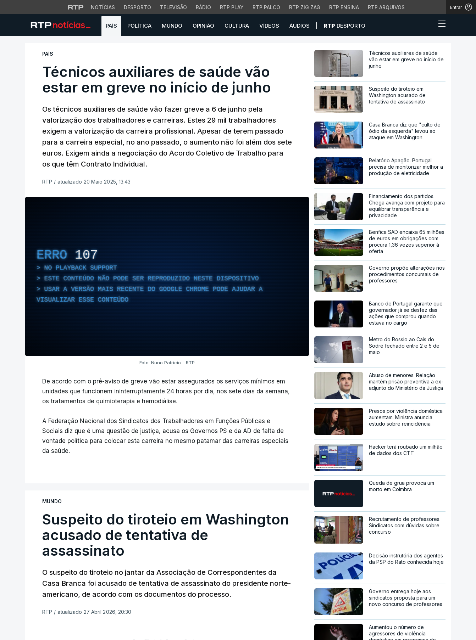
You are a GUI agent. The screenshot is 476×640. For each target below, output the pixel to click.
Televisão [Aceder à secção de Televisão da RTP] (173, 7)
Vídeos (269, 25)
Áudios (299, 25)
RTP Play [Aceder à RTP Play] (232, 7)
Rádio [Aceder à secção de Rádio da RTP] (203, 7)
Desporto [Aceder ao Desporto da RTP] (137, 7)
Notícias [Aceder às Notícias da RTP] (103, 7)
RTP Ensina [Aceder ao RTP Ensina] (344, 7)
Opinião (203, 25)
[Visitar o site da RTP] (76, 7)
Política (139, 25)
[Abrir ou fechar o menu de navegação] (439, 24)
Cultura (237, 25)
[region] (167, 276)
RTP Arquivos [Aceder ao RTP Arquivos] (386, 7)
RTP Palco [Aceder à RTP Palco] (266, 7)
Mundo (172, 25)
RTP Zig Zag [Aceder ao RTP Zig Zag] (304, 7)
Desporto (344, 25)
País (111, 25)
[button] (429, 25)
